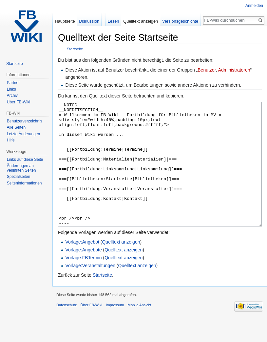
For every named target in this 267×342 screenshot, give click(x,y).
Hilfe (11, 140)
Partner (13, 82)
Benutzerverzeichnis (24, 121)
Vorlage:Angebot (82, 266)
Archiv (12, 95)
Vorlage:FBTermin (83, 282)
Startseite (75, 49)
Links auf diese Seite (25, 159)
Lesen (113, 21)
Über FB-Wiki (18, 102)
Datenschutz (66, 329)
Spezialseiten (18, 176)
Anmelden (254, 5)
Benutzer (207, 70)
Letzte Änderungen (23, 134)
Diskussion (89, 21)
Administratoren (234, 70)
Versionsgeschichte (180, 21)
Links (11, 89)
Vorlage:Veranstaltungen (90, 290)
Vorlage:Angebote (83, 274)
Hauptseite (65, 21)
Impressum (115, 329)
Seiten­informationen (24, 183)
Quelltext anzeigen (121, 266)
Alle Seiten (16, 127)
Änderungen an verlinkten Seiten (21, 168)
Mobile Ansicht (139, 329)
